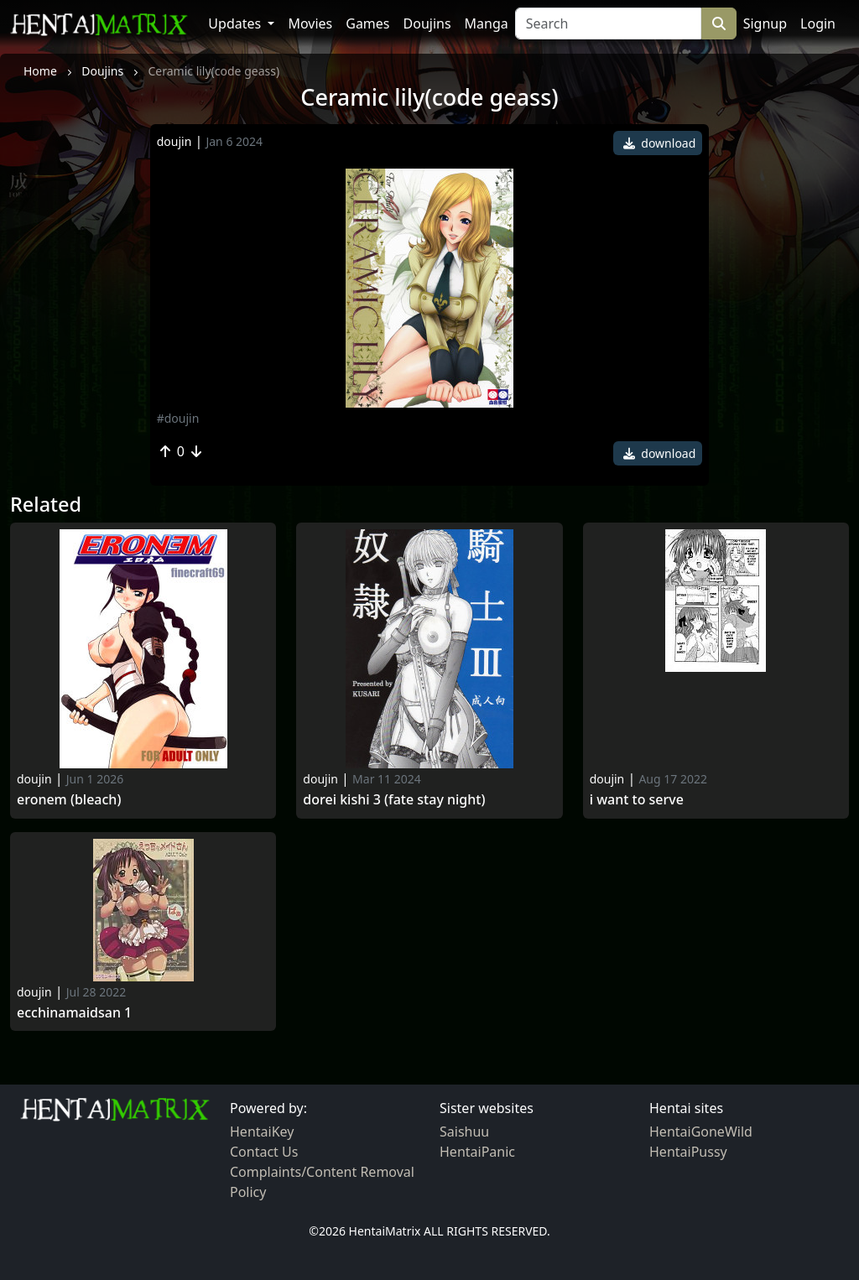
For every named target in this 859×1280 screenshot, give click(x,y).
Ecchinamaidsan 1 (74, 1013)
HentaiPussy (688, 1151)
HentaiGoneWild (700, 1131)
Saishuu (464, 1131)
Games (367, 23)
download (659, 143)
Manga (486, 23)
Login (818, 23)
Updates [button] (236, 23)
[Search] (608, 23)
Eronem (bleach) (69, 800)
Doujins (427, 23)
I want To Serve (637, 800)
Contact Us (264, 1151)
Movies (310, 23)
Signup (765, 23)
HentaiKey (262, 1131)
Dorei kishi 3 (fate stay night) (394, 800)
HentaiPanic (477, 1151)
